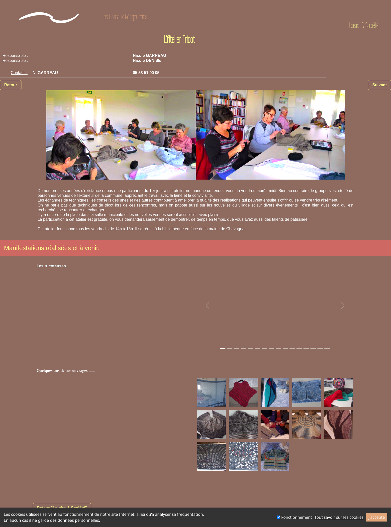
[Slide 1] (223, 348)
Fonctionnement (294, 517)
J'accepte (377, 517)
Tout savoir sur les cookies (338, 517)
